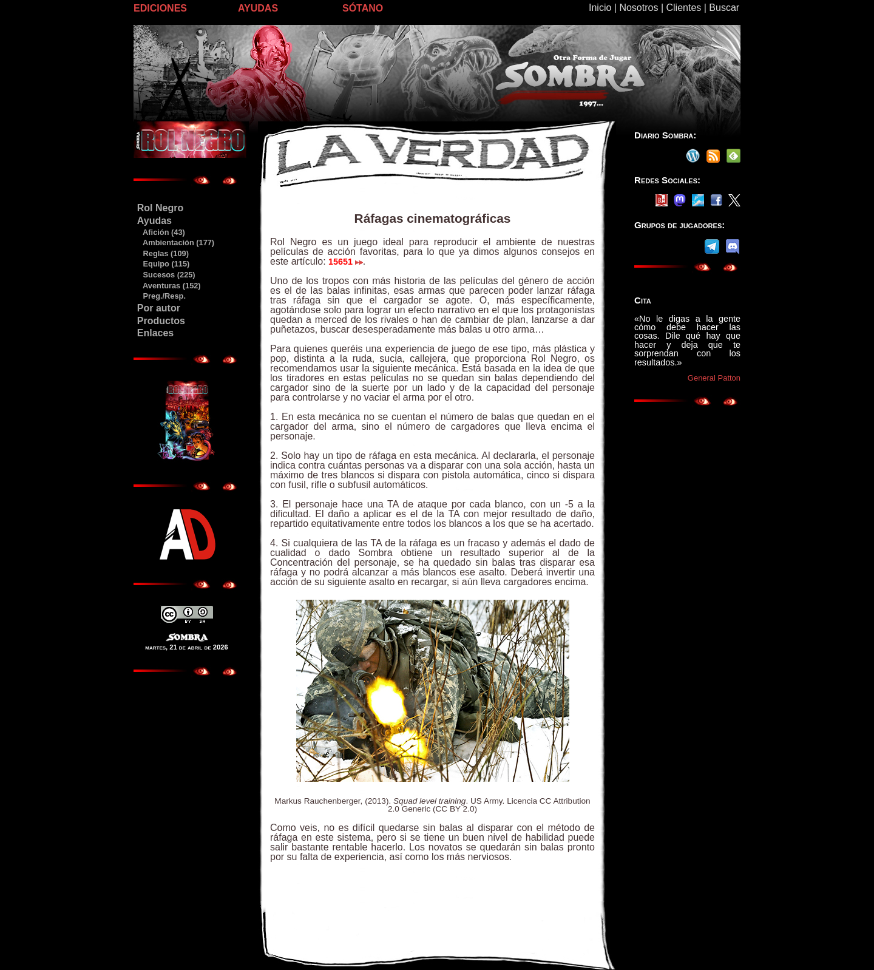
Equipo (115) (163, 263)
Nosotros (638, 7)
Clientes (683, 7)
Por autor (158, 308)
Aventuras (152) (169, 285)
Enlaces (155, 333)
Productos (161, 321)
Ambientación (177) (175, 242)
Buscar (724, 7)
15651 (345, 261)
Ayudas (154, 220)
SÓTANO (362, 8)
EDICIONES (160, 8)
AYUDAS (258, 8)
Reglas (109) (163, 253)
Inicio (600, 7)
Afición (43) (161, 232)
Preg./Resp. (161, 295)
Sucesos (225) (166, 274)
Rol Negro (160, 208)
